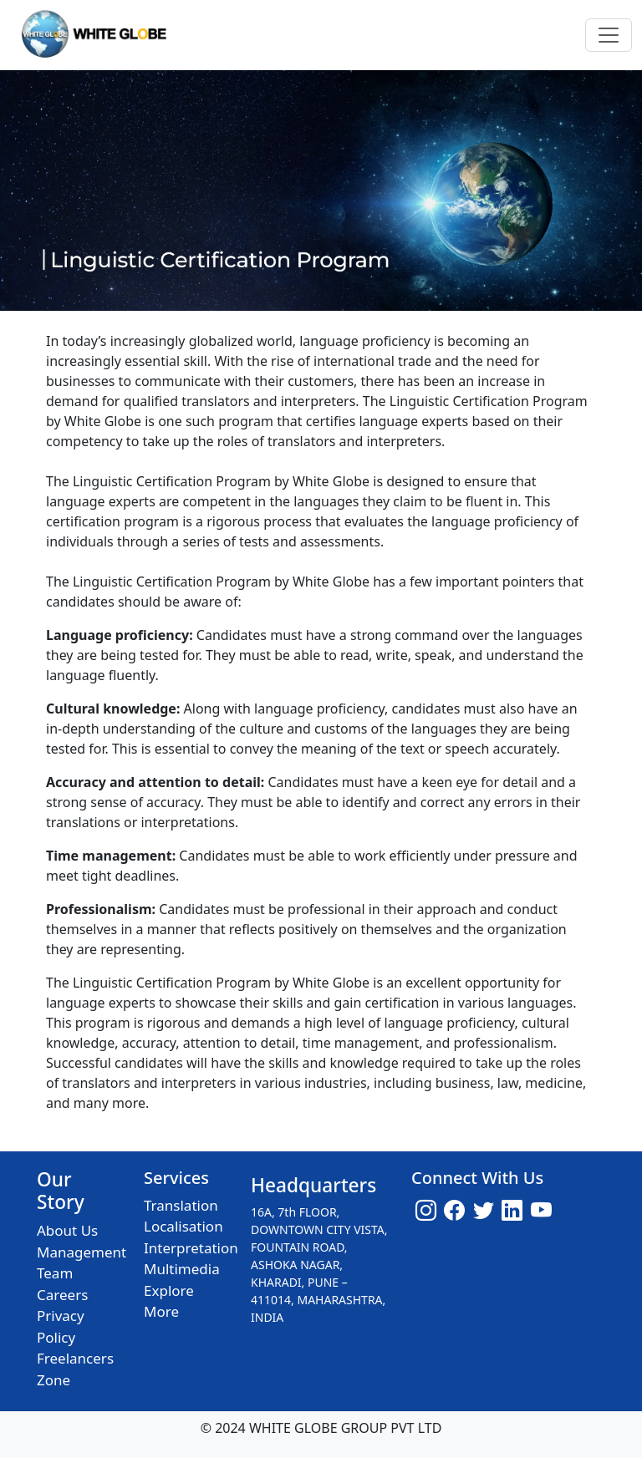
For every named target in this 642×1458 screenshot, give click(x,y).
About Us (67, 1230)
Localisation (183, 1226)
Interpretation (191, 1247)
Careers (62, 1294)
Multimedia (182, 1268)
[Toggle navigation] (608, 35)
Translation (181, 1205)
